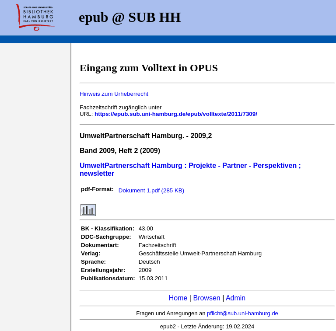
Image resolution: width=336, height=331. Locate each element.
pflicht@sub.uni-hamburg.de (242, 313)
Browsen (206, 298)
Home (178, 298)
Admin (235, 298)
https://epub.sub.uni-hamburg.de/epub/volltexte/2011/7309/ (175, 114)
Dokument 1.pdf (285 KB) (151, 190)
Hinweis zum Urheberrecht (114, 94)
